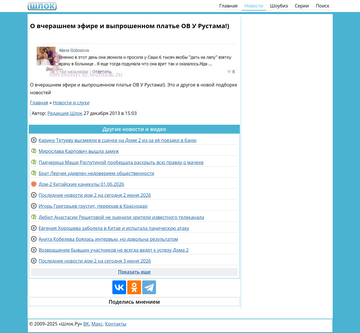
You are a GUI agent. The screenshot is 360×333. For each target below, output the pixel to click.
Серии (302, 6)
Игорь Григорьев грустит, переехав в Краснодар (93, 206)
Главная (228, 6)
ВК (86, 324)
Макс (97, 324)
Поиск (322, 6)
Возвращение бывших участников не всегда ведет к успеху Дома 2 (114, 250)
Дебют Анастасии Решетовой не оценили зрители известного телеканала (121, 217)
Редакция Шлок (64, 113)
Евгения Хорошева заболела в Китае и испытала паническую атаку (114, 228)
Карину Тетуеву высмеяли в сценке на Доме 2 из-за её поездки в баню (118, 140)
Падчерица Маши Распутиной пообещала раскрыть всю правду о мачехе (121, 162)
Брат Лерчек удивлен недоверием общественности (96, 173)
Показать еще (134, 272)
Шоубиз (279, 6)
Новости (254, 6)
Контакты (115, 324)
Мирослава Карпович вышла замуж (79, 151)
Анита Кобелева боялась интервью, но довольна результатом (108, 239)
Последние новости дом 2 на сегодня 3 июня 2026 (95, 261)
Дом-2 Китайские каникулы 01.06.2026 (81, 184)
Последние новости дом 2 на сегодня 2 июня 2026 (95, 195)
